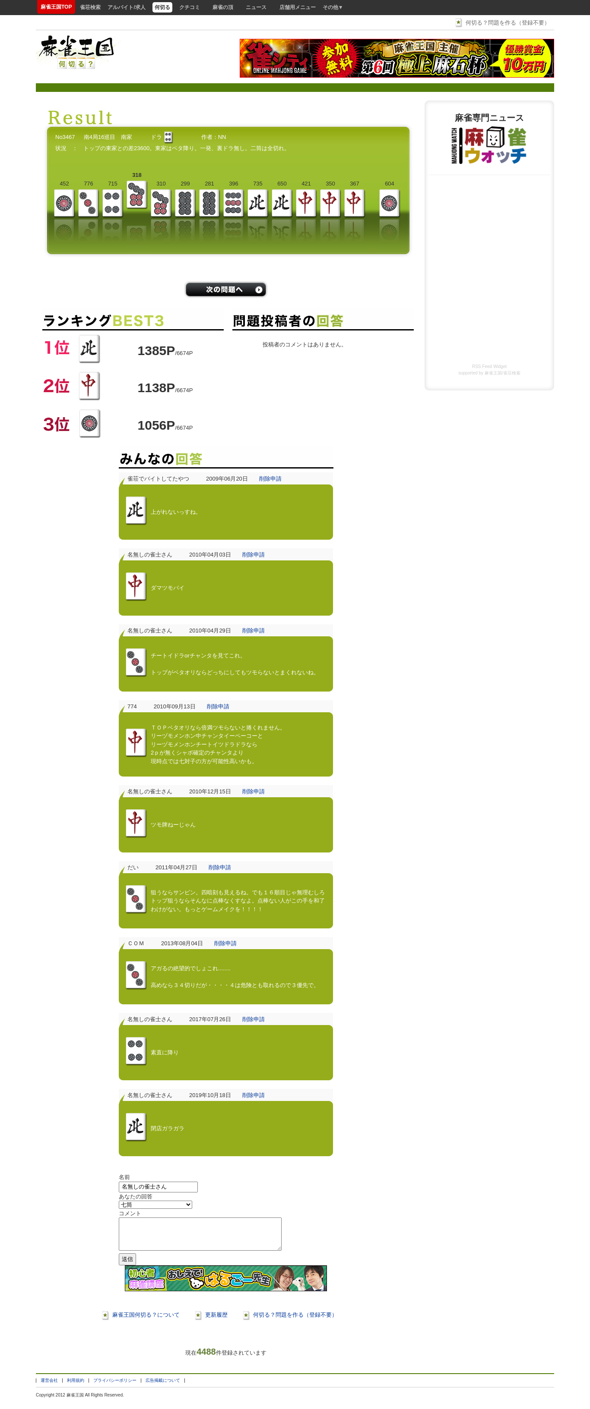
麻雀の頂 (223, 7)
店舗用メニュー (297, 7)
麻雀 (71, 1401)
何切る (162, 7)
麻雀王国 (493, 373)
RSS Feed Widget (489, 366)
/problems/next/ (226, 289)
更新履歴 (216, 1321)
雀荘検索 (90, 7)
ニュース (256, 7)
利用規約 (75, 1386)
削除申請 (270, 478)
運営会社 (49, 1386)
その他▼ (333, 7)
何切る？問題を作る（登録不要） (508, 22)
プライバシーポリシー (114, 1386)
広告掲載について (163, 1386)
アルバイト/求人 (126, 7)
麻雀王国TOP (56, 7)
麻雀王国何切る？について (146, 1321)
